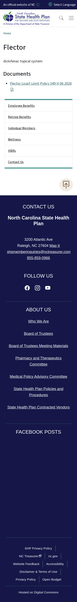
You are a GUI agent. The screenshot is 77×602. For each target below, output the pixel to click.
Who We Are (38, 321)
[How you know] (37, 5)
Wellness (14, 139)
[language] (65, 5)
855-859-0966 (38, 258)
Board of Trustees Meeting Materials (38, 346)
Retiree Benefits (19, 117)
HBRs (12, 151)
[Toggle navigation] (71, 18)
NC (30, 556)
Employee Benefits (21, 106)
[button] (58, 18)
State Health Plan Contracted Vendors (38, 407)
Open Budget (52, 579)
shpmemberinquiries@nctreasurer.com (38, 252)
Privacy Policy (26, 579)
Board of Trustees (38, 334)
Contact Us (16, 162)
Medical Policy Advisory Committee (38, 377)
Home (7, 33)
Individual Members (21, 128)
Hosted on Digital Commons (38, 592)
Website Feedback (26, 564)
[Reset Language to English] (50, 5)
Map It (54, 246)
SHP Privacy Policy (38, 548)
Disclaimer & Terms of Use (38, 571)
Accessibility (55, 564)
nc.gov (53, 556)
